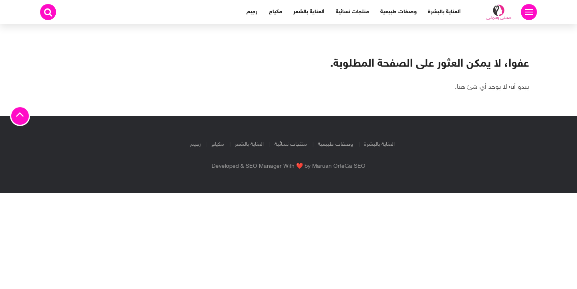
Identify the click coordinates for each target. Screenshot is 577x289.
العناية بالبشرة (444, 11)
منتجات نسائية (352, 11)
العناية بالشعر (309, 11)
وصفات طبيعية (398, 11)
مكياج (275, 11)
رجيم (252, 11)
